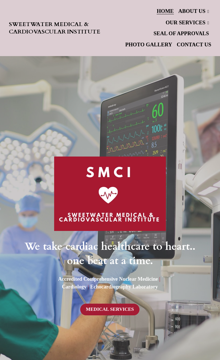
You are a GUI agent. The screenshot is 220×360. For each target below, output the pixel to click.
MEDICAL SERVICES (110, 309)
